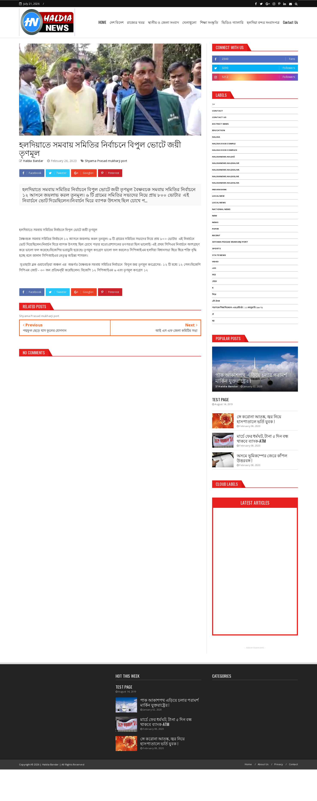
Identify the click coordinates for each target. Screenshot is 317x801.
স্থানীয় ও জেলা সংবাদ (163, 22)
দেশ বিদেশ (117, 22)
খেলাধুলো (189, 22)
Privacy (278, 764)
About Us (263, 764)
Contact (293, 764)
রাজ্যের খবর (136, 22)
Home (248, 764)
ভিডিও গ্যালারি (232, 22)
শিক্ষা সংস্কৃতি (209, 22)
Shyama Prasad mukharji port (106, 161)
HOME (102, 22)
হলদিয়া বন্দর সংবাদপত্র (263, 22)
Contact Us (290, 22)
